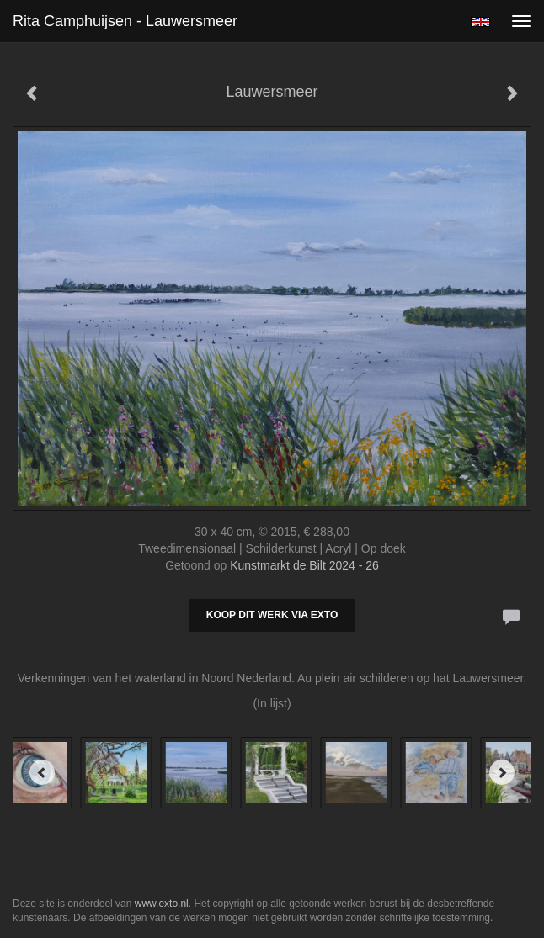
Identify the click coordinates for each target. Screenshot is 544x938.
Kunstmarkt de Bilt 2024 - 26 (304, 565)
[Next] (502, 772)
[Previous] (42, 772)
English (480, 22)
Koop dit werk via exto (272, 615)
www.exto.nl (162, 903)
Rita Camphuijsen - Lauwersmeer (125, 21)
